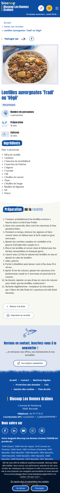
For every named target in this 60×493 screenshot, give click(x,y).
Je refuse (20, 488)
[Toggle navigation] (56, 9)
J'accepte (39, 488)
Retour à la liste (16, 306)
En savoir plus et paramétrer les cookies (30, 481)
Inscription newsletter (30, 363)
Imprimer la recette (18, 315)
